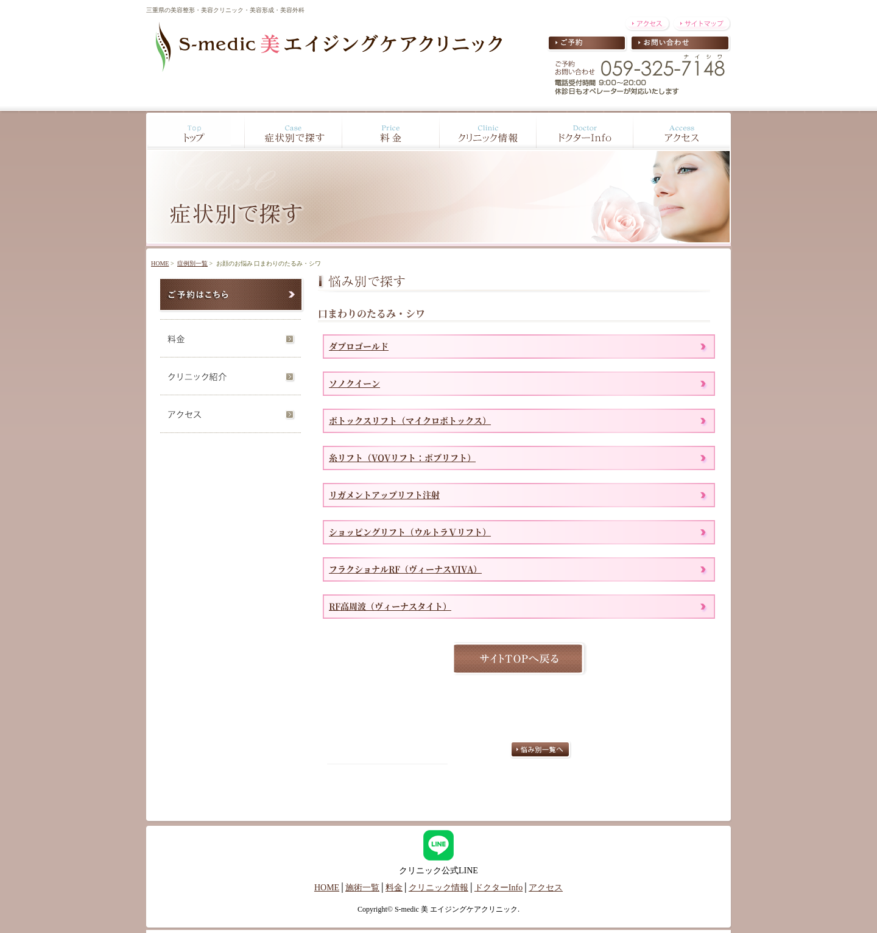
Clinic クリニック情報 (487, 131)
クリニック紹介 (231, 374)
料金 (231, 336)
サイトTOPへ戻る (519, 658)
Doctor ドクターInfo (584, 131)
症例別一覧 (192, 263)
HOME (160, 263)
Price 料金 (389, 131)
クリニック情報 (438, 887)
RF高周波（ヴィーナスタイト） (390, 606)
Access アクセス (682, 131)
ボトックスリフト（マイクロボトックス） (410, 420)
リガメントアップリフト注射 (384, 494)
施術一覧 (362, 887)
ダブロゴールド (359, 346)
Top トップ (194, 131)
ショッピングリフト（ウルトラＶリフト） (410, 532)
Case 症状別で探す (292, 131)
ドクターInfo (498, 887)
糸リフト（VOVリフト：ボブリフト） (402, 457)
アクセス (231, 413)
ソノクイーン (354, 383)
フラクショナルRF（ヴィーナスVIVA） (405, 569)
